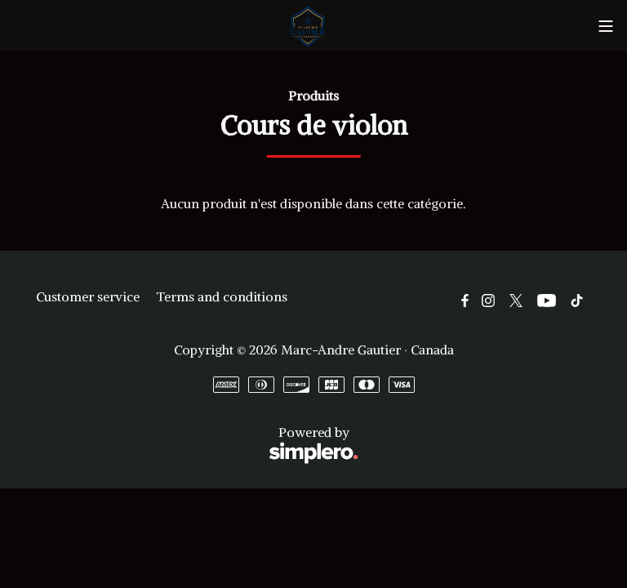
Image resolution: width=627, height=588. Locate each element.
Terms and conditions (221, 296)
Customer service (88, 296)
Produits (313, 95)
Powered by (197, 445)
